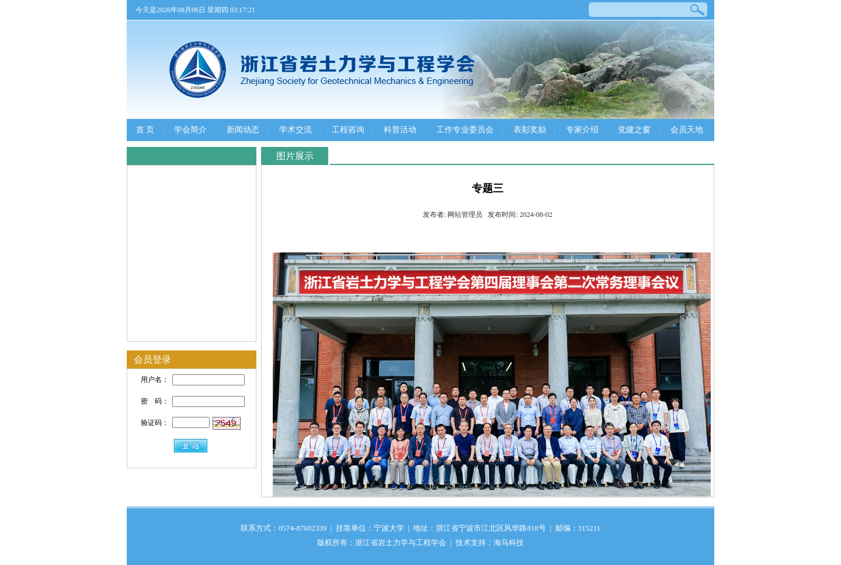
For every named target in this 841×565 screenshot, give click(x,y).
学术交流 (295, 129)
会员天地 (686, 129)
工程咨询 (348, 129)
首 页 (145, 129)
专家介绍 (582, 129)
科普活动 (400, 129)
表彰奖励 (529, 129)
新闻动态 (243, 129)
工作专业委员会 (465, 129)
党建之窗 (634, 129)
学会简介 (190, 129)
